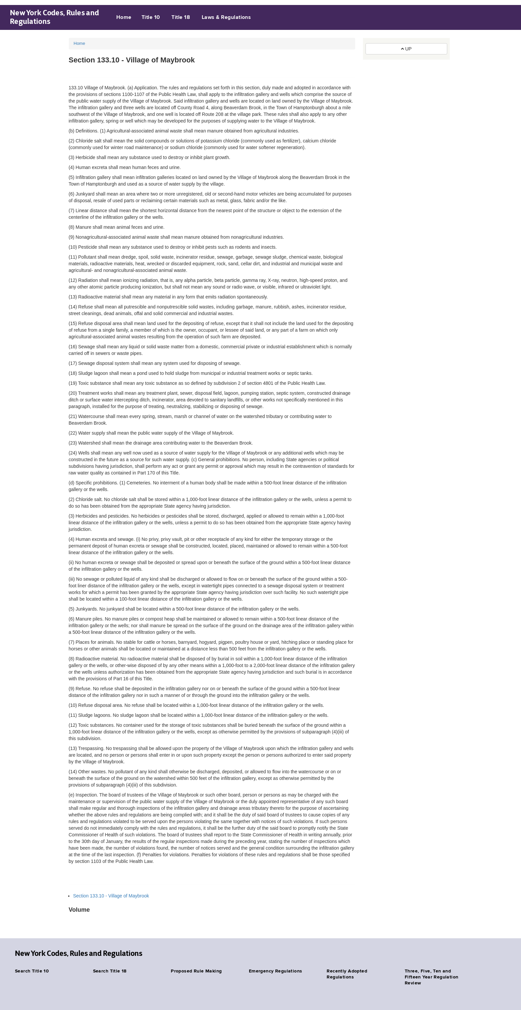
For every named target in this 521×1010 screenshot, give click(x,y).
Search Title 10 (32, 971)
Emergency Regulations (275, 971)
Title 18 (180, 17)
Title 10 (151, 17)
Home (124, 17)
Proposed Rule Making (196, 971)
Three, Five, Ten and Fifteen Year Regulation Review (432, 977)
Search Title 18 (110, 971)
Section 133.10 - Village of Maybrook (111, 895)
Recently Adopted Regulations (347, 974)
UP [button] (406, 48)
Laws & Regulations (226, 17)
